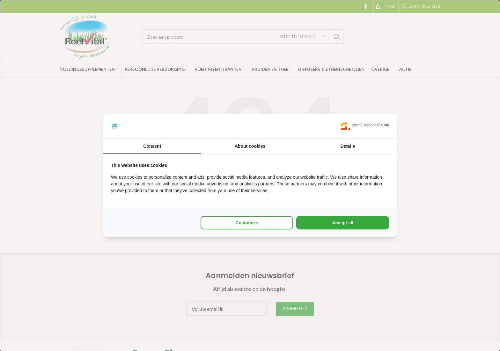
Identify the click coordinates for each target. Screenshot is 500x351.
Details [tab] (348, 146)
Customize (247, 222)
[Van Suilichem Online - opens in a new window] (365, 126)
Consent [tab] (152, 146)
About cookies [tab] (250, 146)
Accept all (342, 222)
